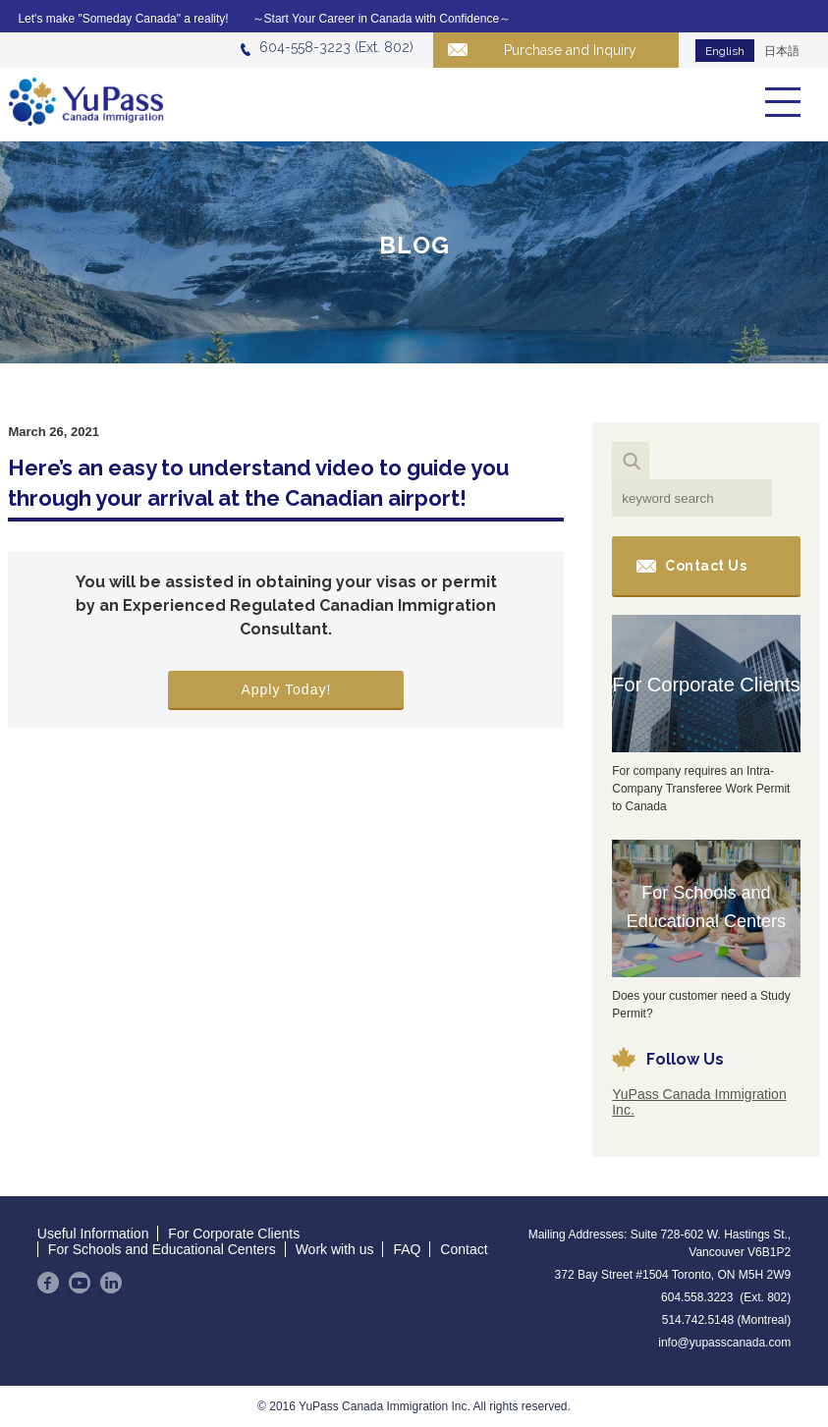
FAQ (406, 1249)
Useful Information (93, 1233)
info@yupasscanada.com (724, 1342)
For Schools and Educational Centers (706, 907)
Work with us (335, 1249)
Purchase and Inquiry (570, 50)
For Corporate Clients (706, 684)
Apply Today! (286, 689)
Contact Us (705, 566)
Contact (463, 1249)
